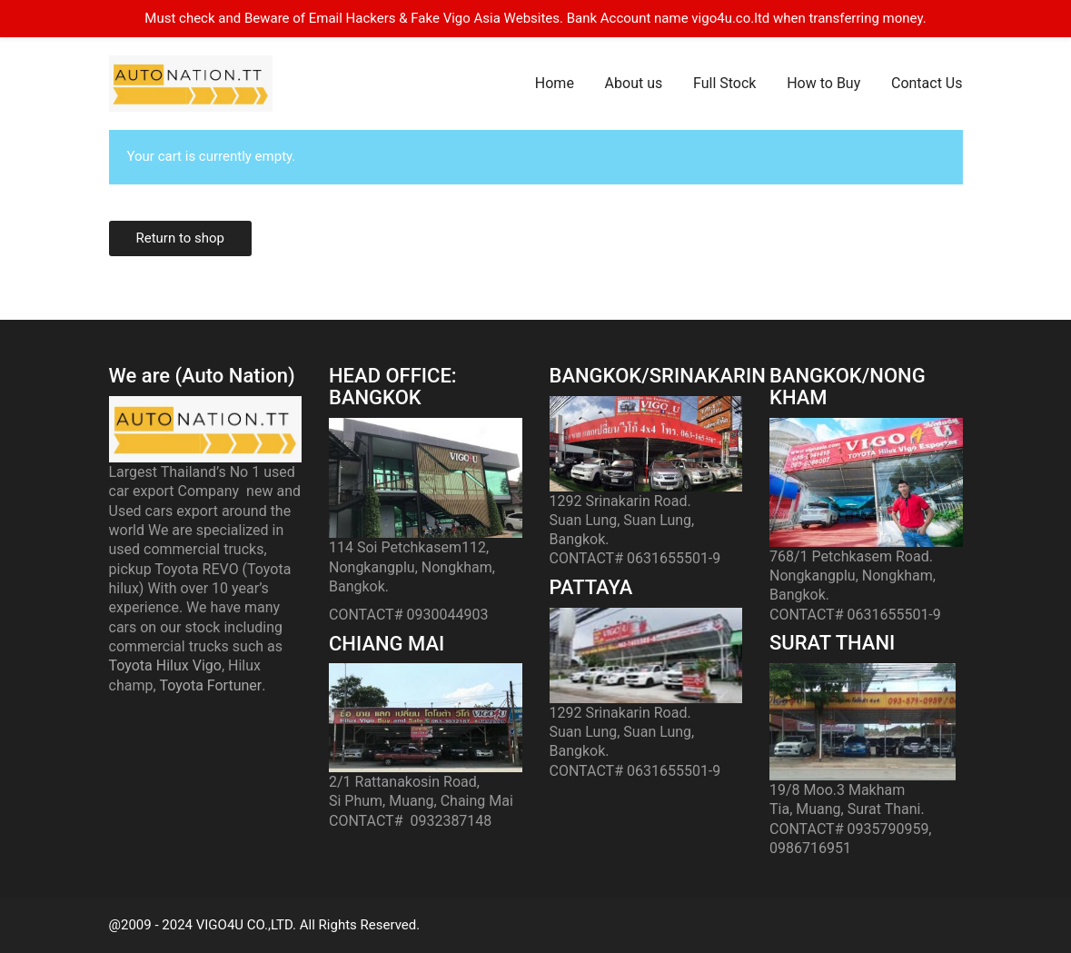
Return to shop (180, 238)
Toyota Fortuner (211, 685)
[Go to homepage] (191, 83)
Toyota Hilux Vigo (165, 665)
